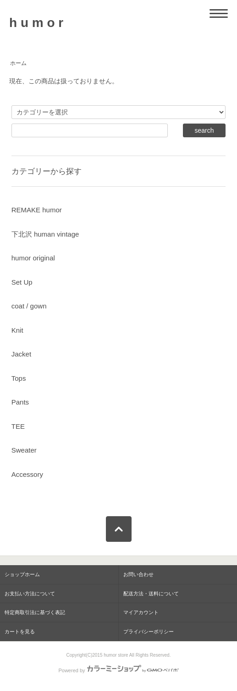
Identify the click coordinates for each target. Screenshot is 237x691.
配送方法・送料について (151, 593)
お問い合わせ (138, 574)
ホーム (18, 63)
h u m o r (36, 23)
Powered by (118, 670)
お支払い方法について (30, 593)
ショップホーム (22, 574)
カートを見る (20, 631)
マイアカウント (141, 612)
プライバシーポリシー (148, 631)
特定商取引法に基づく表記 (35, 612)
